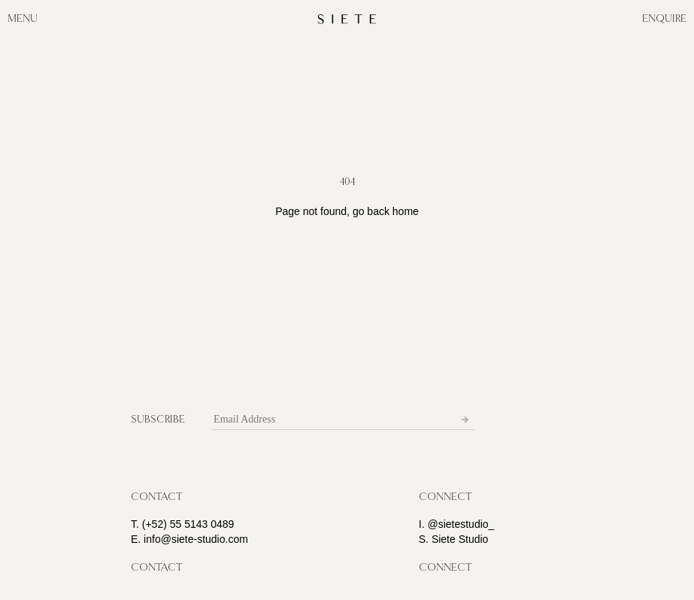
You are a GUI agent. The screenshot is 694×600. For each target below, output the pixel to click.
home (405, 211)
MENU (23, 18)
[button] (156, 497)
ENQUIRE (664, 18)
